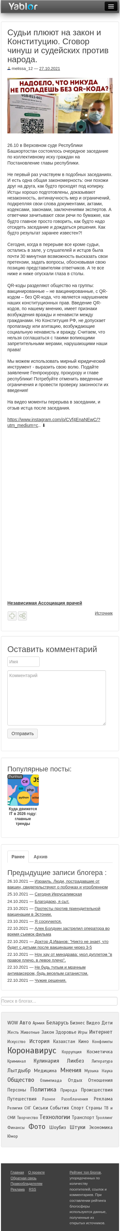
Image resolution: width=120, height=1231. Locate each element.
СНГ (27, 1108)
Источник (104, 613)
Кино (83, 1041)
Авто (25, 1022)
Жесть (13, 1032)
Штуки (77, 1127)
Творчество (27, 1117)
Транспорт (83, 1117)
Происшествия (97, 1090)
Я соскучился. (48, 921)
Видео (93, 1023)
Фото (36, 1126)
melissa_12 (20, 68)
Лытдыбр (19, 1070)
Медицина (45, 1071)
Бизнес (77, 1023)
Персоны (16, 1090)
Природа (68, 1090)
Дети (107, 1023)
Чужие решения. (50, 980)
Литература (102, 1061)
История (39, 1041)
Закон (47, 1032)
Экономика (101, 1127)
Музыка (91, 1071)
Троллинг (104, 1117)
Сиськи (40, 1108)
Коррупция (72, 1052)
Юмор (12, 1136)
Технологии (54, 1117)
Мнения (70, 1070)
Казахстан (64, 1041)
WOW (12, 1023)
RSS (32, 1189)
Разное (48, 1099)
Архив (40, 856)
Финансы (16, 1127)
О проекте (36, 1172)
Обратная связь (23, 1178)
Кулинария (46, 1060)
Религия (14, 1108)
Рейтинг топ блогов (85, 1172)
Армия (38, 1023)
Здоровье (65, 1032)
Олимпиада (51, 1080)
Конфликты (102, 1041)
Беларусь (57, 1022)
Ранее (18, 856)
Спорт (77, 1108)
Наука (107, 1071)
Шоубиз (57, 1127)
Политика (43, 1089)
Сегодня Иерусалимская (58, 894)
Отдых (75, 1080)
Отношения (100, 1080)
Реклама (103, 1099)
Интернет (101, 1032)
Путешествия (21, 1099)
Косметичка (100, 1052)
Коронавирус (31, 1050)
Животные (30, 1032)
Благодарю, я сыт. (52, 901)
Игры (82, 1032)
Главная (17, 1172)
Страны (94, 1108)
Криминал (16, 1061)
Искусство (16, 1041)
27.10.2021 (49, 68)
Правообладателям (26, 1183)
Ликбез (75, 1060)
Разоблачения (74, 1099)
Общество (20, 1079)
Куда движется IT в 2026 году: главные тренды (22, 800)
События (59, 1108)
